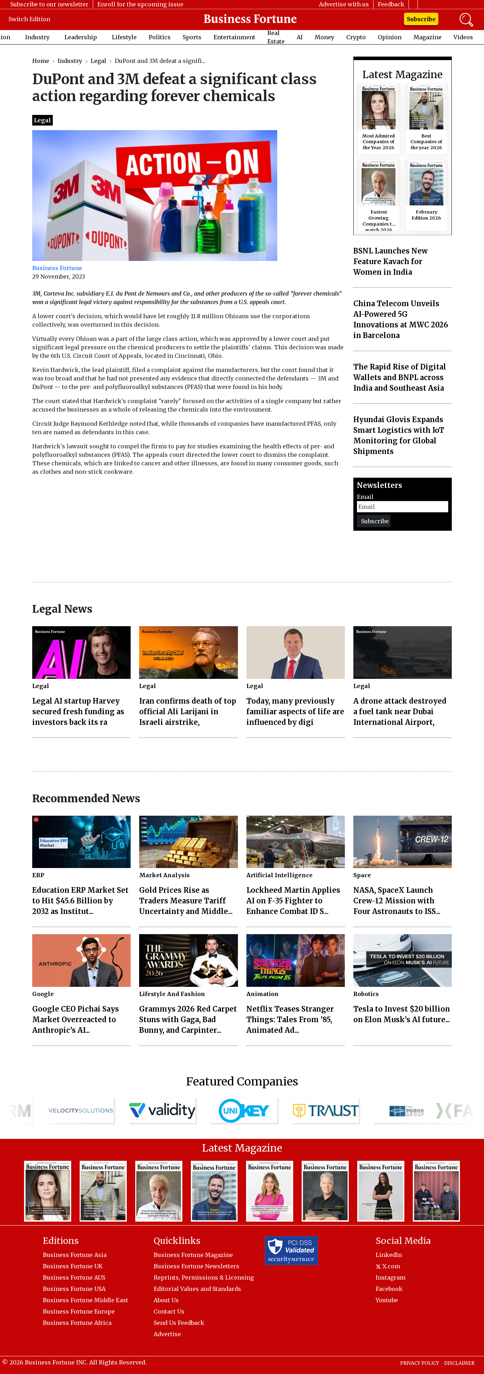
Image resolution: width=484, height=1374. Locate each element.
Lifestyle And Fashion (172, 993)
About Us (166, 1300)
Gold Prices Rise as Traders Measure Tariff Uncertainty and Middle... (186, 901)
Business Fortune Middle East (85, 1300)
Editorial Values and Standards (197, 1288)
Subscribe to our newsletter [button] (49, 4)
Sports (192, 37)
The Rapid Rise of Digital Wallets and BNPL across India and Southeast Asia (399, 377)
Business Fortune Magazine (193, 1254)
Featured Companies (242, 1082)
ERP (38, 875)
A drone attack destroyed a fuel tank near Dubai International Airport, (399, 712)
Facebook (389, 1288)
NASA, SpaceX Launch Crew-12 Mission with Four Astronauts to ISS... (396, 901)
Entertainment (234, 37)
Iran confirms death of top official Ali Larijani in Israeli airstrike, (187, 712)
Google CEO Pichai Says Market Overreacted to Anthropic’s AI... (75, 1020)
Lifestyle (124, 37)
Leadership (80, 37)
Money (324, 37)
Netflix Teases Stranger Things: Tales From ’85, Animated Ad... (290, 1020)
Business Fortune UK (73, 1266)
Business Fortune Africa (77, 1322)
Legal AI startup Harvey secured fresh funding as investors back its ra (78, 712)
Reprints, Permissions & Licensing (204, 1277)
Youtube (387, 1300)
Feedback (391, 4)
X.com (388, 1266)
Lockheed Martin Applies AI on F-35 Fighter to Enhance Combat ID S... (293, 901)
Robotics (366, 993)
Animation (262, 993)
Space (362, 875)
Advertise (167, 1334)
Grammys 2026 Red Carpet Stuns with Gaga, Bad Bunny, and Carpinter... (188, 1020)
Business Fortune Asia (75, 1254)
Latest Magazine (403, 75)
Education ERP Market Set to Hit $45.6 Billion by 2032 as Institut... (80, 901)
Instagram (390, 1277)
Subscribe (421, 19)
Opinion (390, 37)
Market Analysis (164, 875)
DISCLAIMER (459, 1363)
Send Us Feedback (179, 1322)
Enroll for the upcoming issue (140, 4)
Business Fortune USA (74, 1288)
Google (43, 993)
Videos (463, 37)
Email (365, 496)
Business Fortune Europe (79, 1311)
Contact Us (169, 1311)
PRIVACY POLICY (419, 1363)
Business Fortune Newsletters (196, 1266)
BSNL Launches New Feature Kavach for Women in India (390, 261)
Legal (98, 60)
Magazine (428, 37)
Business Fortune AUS (74, 1277)
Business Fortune (57, 268)
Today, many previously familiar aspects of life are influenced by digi (295, 712)
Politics (160, 37)
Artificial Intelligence (279, 875)
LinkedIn (389, 1254)
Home (40, 60)
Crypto (356, 37)
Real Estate (276, 37)
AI (300, 37)
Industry (37, 37)
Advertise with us (344, 4)
